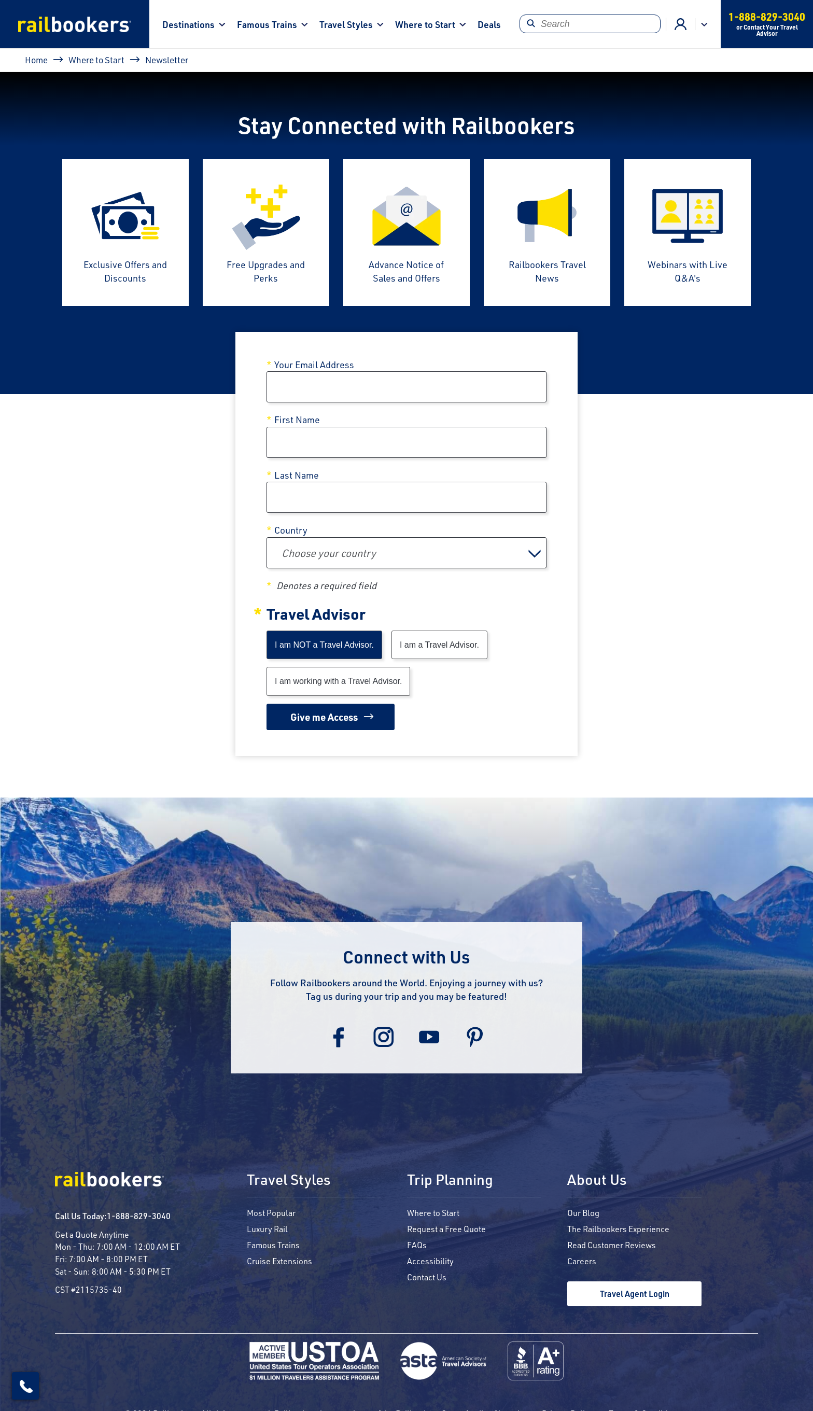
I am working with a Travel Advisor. (338, 681)
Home (36, 59)
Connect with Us (406, 956)
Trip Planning (450, 1180)
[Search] (590, 24)
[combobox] (406, 553)
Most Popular (271, 1212)
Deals (489, 24)
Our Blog (583, 1212)
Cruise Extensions (279, 1260)
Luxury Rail (267, 1228)
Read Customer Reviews (611, 1244)
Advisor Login (681, 24)
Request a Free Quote (446, 1228)
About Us (596, 1180)
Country (290, 530)
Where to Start (425, 24)
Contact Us (426, 1277)
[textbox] (406, 553)
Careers (581, 1260)
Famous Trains (267, 24)
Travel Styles (346, 24)
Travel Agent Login (634, 1293)
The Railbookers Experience (618, 1228)
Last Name (296, 475)
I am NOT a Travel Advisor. (324, 644)
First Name (297, 419)
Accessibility (430, 1260)
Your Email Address (314, 364)
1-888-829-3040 (139, 1215)
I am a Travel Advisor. (439, 644)
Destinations (188, 24)
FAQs (417, 1244)
